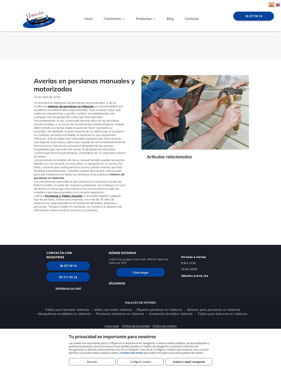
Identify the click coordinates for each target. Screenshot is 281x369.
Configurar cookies (140, 361)
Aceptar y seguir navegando (189, 361)
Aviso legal (111, 326)
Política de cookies (165, 326)
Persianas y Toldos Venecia (63, 196)
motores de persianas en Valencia (71, 106)
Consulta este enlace (131, 352)
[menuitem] (85, 17)
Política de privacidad (136, 326)
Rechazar (92, 361)
